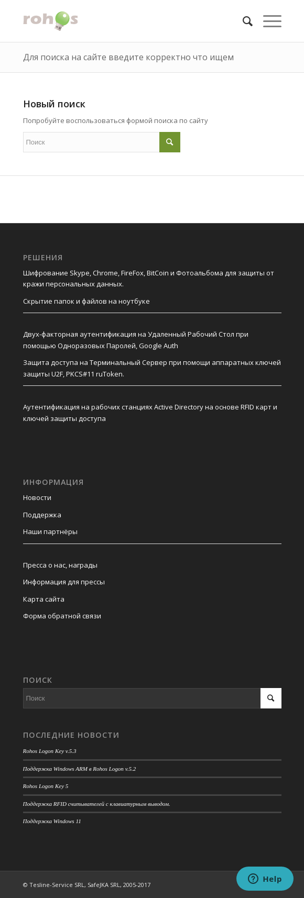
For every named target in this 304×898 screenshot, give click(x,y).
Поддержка (42, 514)
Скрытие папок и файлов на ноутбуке (86, 301)
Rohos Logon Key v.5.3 (50, 751)
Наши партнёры (50, 531)
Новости (37, 497)
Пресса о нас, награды (60, 565)
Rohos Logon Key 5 (46, 786)
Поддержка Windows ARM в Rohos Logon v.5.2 (79, 769)
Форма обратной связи (62, 615)
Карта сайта (43, 599)
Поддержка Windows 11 (52, 821)
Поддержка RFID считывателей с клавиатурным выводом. (96, 804)
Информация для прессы (64, 581)
